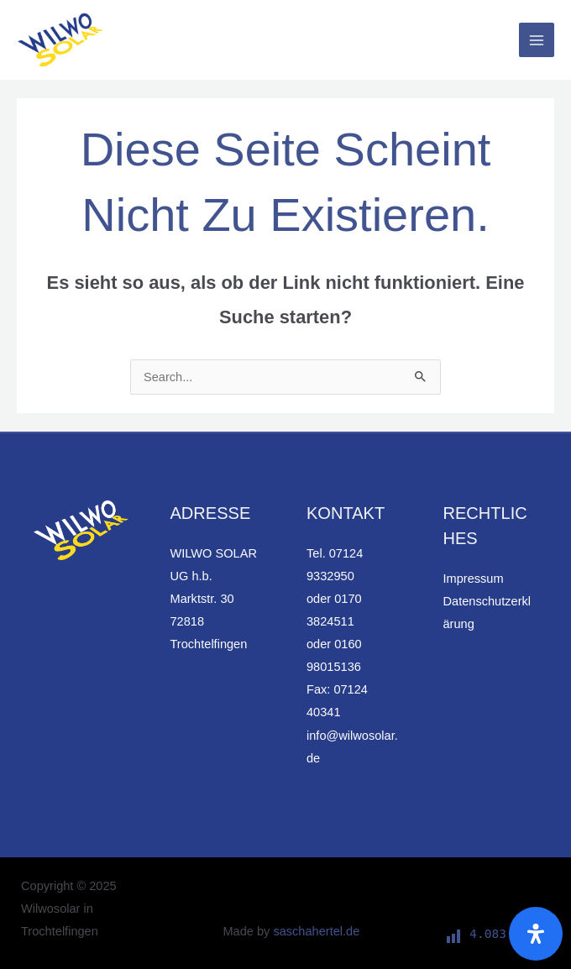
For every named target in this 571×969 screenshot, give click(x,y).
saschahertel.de (316, 931)
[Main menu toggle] (536, 40)
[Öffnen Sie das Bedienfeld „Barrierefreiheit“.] (536, 934)
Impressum (473, 578)
